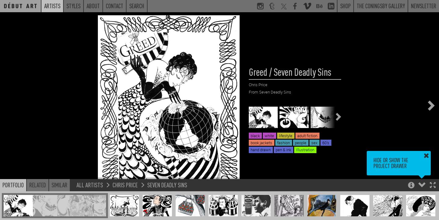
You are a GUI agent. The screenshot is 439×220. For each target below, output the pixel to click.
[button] (433, 185)
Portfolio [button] (13, 185)
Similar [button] (59, 185)
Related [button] (37, 185)
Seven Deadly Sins (167, 185)
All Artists (90, 185)
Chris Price (125, 185)
